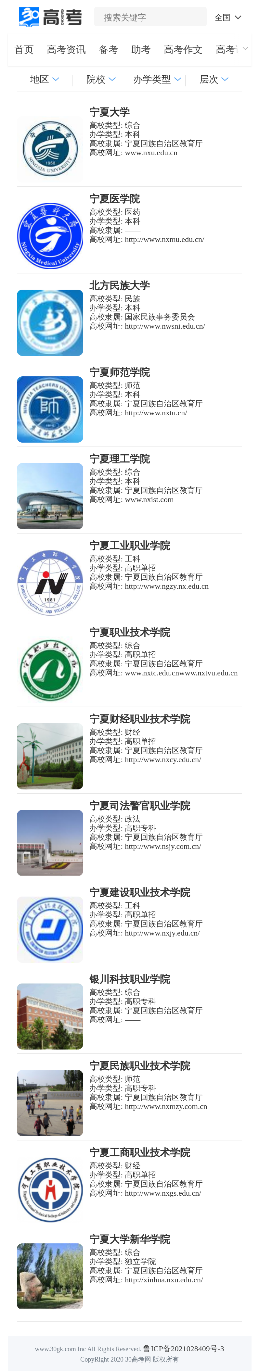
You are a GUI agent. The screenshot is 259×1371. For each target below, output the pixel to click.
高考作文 (183, 49)
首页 (24, 49)
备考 (108, 49)
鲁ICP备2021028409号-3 (183, 1348)
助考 (141, 49)
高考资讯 (66, 49)
